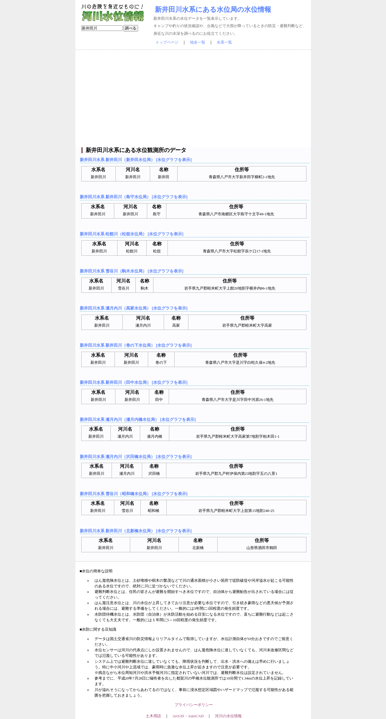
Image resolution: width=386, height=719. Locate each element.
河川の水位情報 (228, 716)
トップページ (166, 42)
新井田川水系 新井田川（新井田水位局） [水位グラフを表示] (136, 159)
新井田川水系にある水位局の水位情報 (213, 9)
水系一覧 (224, 42)
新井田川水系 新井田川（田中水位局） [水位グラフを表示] (134, 382)
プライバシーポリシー (194, 705)
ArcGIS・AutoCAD (188, 716)
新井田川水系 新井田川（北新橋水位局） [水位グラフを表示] (136, 530)
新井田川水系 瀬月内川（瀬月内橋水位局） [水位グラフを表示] (138, 419)
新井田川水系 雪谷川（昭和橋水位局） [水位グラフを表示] (134, 493)
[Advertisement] (193, 98)
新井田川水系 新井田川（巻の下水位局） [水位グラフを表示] (136, 345)
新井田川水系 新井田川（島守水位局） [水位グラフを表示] (134, 196)
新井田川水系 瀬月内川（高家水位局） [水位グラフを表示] (134, 308)
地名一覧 (197, 42)
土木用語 (153, 716)
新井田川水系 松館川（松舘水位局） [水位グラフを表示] (131, 234)
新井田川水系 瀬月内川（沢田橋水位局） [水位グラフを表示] (136, 456)
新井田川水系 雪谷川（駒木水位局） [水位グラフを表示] (131, 271)
